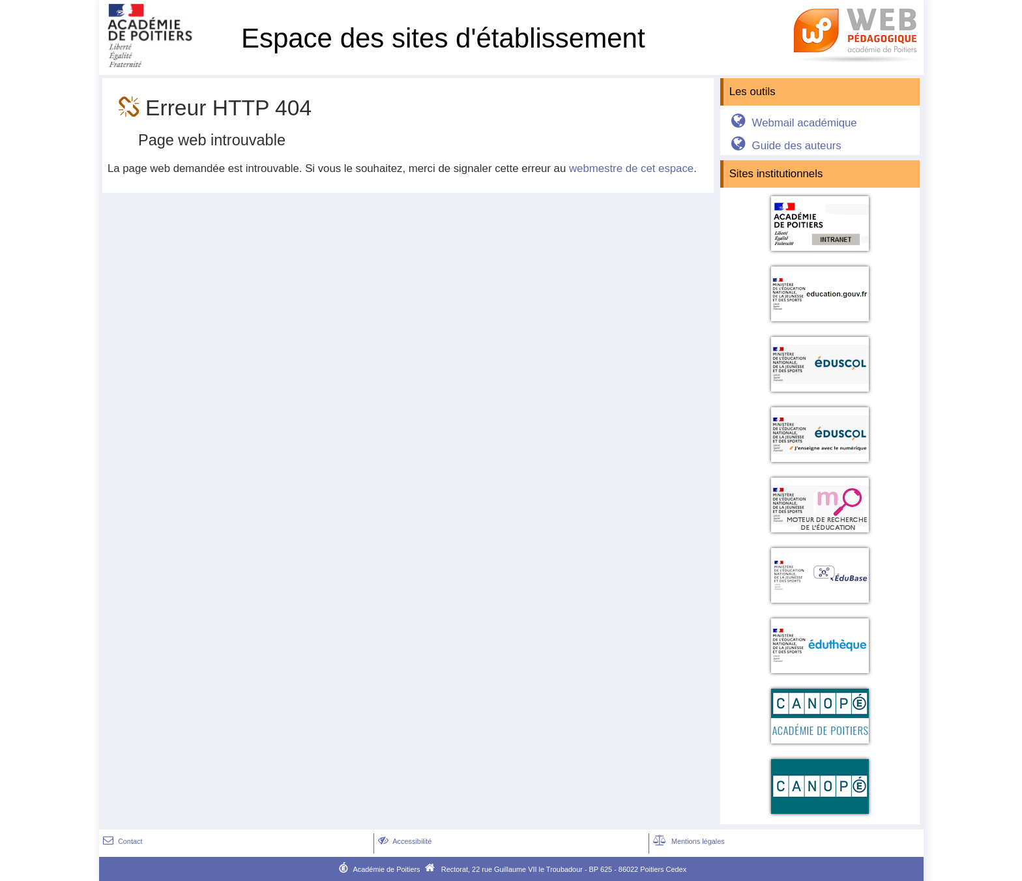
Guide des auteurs (784, 145)
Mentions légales (687, 841)
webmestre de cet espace (631, 168)
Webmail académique (791, 123)
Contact (121, 841)
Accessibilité (403, 841)
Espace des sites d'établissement (443, 38)
